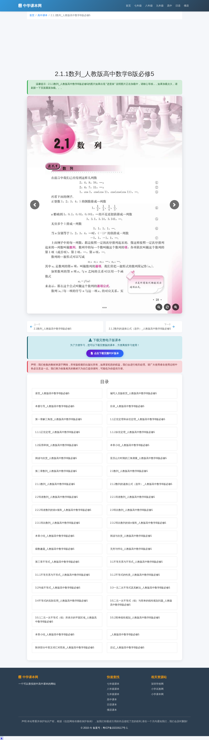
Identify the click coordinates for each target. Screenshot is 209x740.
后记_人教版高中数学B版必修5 (127, 647)
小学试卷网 (157, 689)
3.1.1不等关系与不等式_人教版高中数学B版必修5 (62, 574)
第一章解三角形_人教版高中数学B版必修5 (58, 419)
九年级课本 (113, 694)
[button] (34, 204)
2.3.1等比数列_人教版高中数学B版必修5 (57, 523)
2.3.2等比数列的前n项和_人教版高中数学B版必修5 (138, 523)
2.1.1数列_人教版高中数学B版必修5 (55, 484)
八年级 (149, 5)
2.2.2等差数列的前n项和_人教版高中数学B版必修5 (63, 510)
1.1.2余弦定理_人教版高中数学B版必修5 (132, 432)
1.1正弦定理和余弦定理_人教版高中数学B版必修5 (137, 419)
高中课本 (42, 15)
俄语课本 (112, 710)
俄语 (186, 5)
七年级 (138, 5)
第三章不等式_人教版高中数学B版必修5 (57, 561)
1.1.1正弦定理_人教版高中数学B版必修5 (57, 432)
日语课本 (112, 704)
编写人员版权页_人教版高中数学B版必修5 (133, 393)
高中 (169, 5)
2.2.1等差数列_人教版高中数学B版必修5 (132, 497)
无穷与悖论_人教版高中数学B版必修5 (131, 549)
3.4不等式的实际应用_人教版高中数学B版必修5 (61, 600)
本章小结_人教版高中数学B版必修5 (129, 445)
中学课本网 (30, 6)
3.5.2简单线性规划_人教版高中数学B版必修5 (135, 617)
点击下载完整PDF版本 (105, 353)
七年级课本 (113, 683)
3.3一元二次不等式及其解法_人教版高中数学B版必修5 (140, 587)
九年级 (160, 5)
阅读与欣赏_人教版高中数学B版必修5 (56, 458)
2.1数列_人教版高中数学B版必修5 (129, 471)
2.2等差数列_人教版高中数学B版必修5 (56, 497)
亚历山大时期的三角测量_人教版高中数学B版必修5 (138, 458)
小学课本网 (157, 694)
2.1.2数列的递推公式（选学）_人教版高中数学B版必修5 (141, 484)
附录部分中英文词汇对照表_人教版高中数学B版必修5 (64, 647)
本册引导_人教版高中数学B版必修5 (54, 406)
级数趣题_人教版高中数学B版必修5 (54, 549)
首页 (128, 5)
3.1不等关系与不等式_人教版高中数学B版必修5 (136, 561)
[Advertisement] (104, 44)
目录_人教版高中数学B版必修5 (127, 406)
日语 (177, 5)
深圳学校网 (157, 683)
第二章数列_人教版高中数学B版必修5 (56, 471)
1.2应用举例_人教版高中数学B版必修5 (56, 445)
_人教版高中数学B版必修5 (124, 634)
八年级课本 (113, 689)
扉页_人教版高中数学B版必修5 (52, 393)
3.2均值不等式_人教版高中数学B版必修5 (57, 587)
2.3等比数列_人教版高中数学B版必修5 (131, 510)
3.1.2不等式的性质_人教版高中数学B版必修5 (135, 574)
